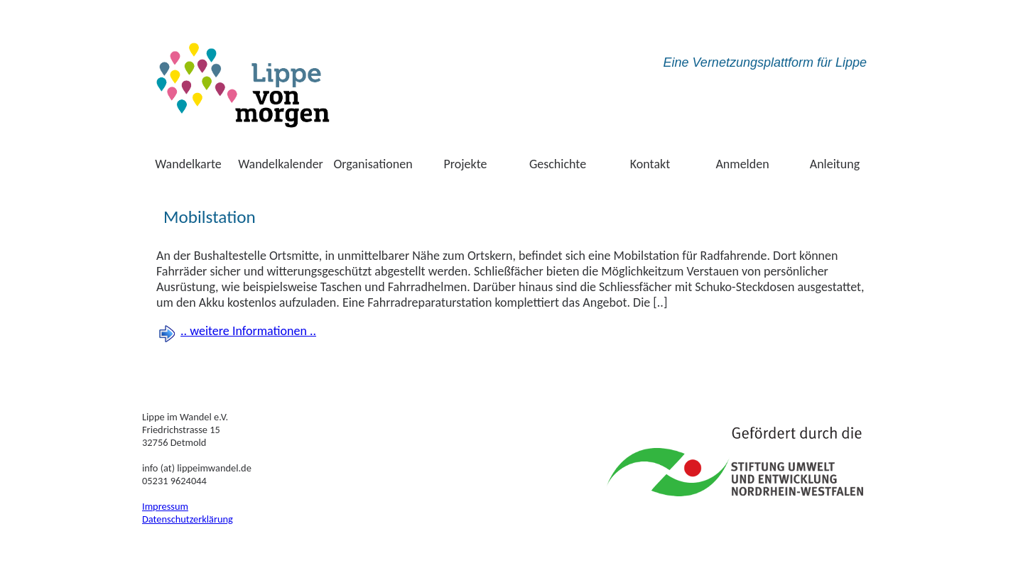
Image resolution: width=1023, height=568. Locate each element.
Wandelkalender (280, 164)
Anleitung (835, 164)
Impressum (165, 506)
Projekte (465, 164)
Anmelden (742, 164)
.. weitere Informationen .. (248, 331)
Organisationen (372, 164)
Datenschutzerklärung (187, 519)
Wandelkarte (188, 164)
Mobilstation (209, 217)
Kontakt (650, 164)
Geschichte (557, 164)
